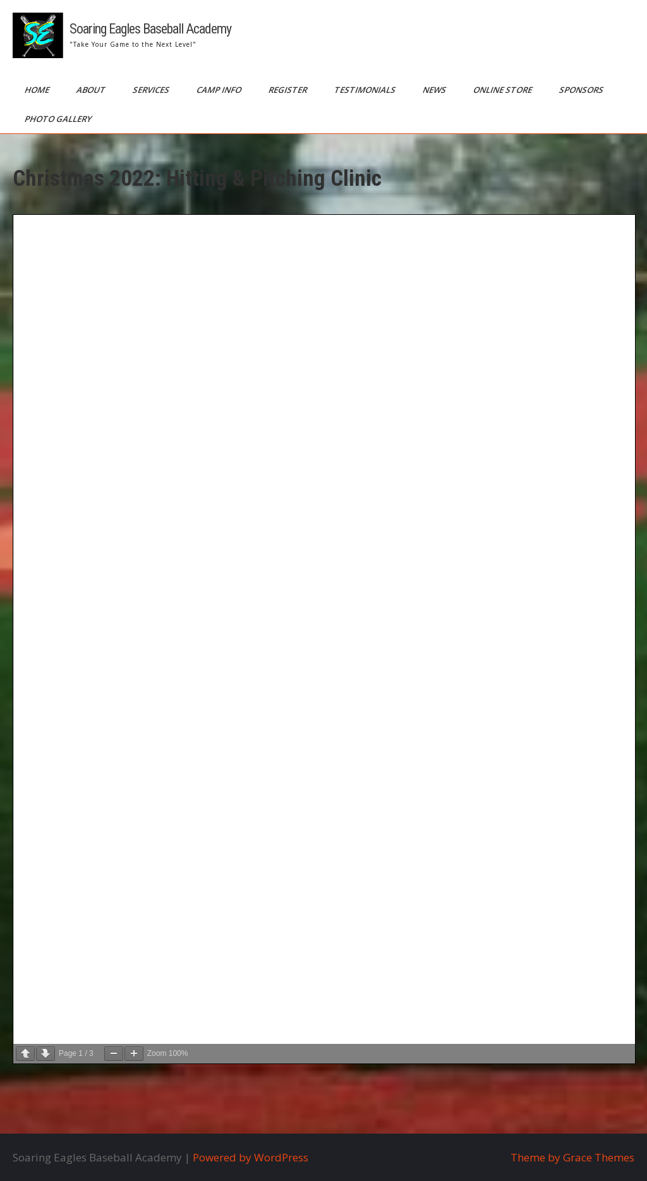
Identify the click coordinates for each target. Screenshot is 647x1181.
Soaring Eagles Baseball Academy (150, 29)
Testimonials (366, 89)
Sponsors (582, 89)
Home (37, 89)
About (92, 89)
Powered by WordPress (250, 1157)
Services (151, 89)
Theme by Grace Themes (572, 1157)
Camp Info (220, 89)
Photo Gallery (59, 118)
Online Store (503, 89)
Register (288, 89)
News (435, 89)
